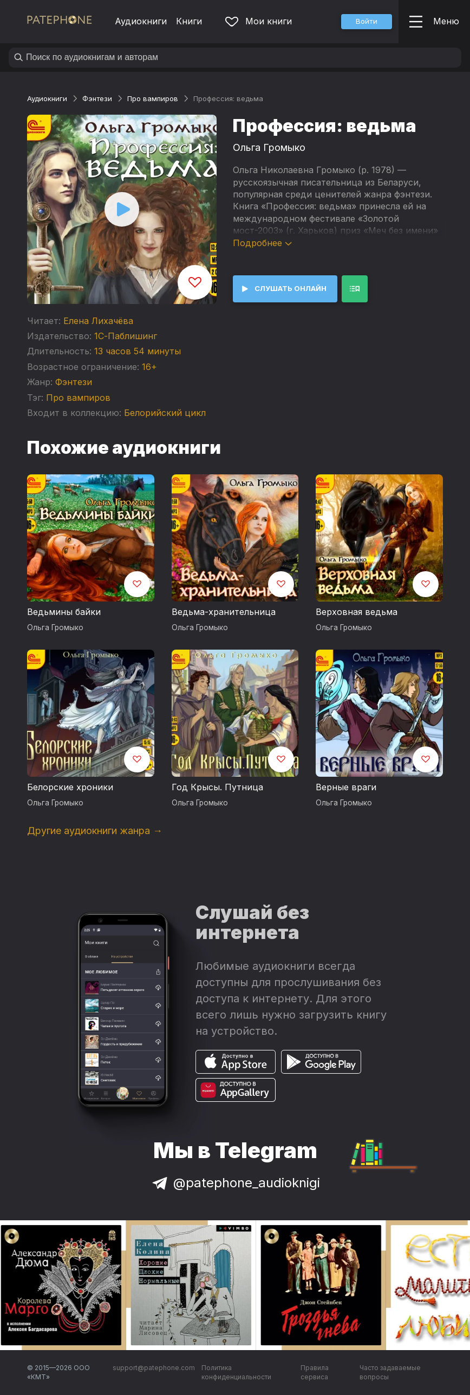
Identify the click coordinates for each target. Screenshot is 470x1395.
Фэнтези (97, 98)
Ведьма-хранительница (224, 611)
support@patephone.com (154, 1368)
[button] (366, 21)
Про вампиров (152, 98)
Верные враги (346, 787)
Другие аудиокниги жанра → (94, 830)
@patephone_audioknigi (235, 1183)
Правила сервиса (315, 1372)
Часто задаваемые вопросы (390, 1372)
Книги (189, 21)
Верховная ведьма (356, 611)
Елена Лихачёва (98, 320)
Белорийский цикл (165, 412)
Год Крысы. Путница (217, 787)
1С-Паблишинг (125, 335)
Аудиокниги (141, 21)
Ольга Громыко (269, 147)
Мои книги (258, 21)
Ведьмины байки (64, 611)
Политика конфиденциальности (236, 1372)
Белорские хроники (70, 787)
